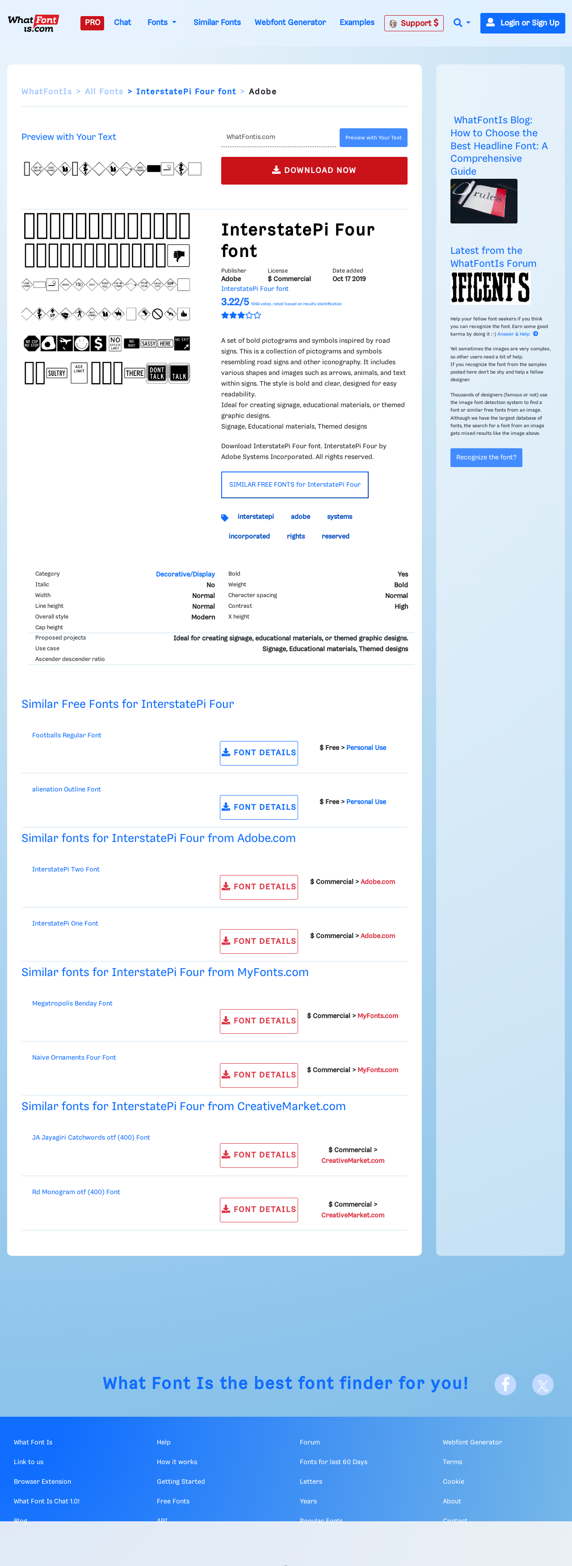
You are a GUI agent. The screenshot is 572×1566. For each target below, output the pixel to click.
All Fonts (104, 92)
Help (164, 1442)
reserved (335, 536)
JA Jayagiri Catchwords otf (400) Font (91, 1137)
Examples (357, 23)
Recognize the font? (486, 457)
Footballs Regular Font (66, 735)
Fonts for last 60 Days (333, 1462)
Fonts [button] (158, 23)
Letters (311, 1482)
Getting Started (181, 1482)
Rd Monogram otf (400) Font (76, 1192)
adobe (300, 517)
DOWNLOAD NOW (314, 170)
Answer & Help (517, 334)
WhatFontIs (46, 92)
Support (414, 23)
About (452, 1501)
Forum (310, 1442)
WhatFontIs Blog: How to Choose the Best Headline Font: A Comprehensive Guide (499, 146)
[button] (462, 23)
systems (339, 517)
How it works (177, 1462)
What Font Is (158, 1384)
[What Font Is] (33, 23)
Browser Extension (42, 1482)
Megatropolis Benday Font (72, 1003)
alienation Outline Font (66, 789)
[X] (543, 1384)
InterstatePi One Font (65, 923)
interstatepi (256, 517)
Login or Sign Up (522, 23)
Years (308, 1501)
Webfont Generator (290, 23)
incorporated (249, 536)
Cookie (453, 1482)
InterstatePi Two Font (66, 869)
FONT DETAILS (259, 752)
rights (296, 536)
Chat (122, 23)
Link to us (28, 1462)
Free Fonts (173, 1501)
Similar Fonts (217, 23)
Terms (452, 1462)
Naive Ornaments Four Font (74, 1057)
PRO (92, 23)
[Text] (278, 137)
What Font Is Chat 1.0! (47, 1501)
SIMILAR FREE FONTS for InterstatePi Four (295, 484)
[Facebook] (505, 1384)
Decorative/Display (185, 574)
